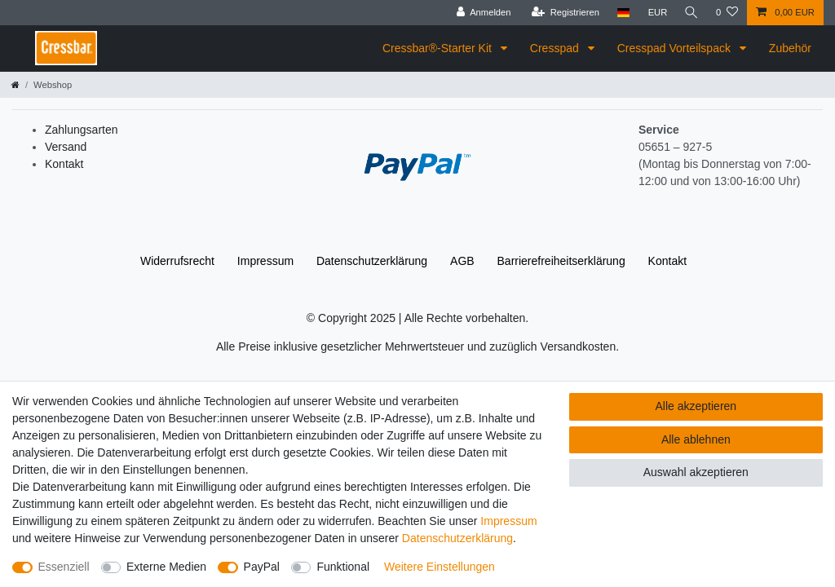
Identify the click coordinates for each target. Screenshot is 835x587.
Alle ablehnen (696, 439)
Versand (65, 146)
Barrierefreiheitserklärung (561, 260)
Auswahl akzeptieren (696, 472)
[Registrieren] (563, 12)
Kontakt (64, 163)
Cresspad (556, 48)
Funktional (342, 566)
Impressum (265, 260)
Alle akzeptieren (696, 406)
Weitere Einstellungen (439, 566)
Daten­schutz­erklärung (371, 260)
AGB (462, 260)
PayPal (262, 566)
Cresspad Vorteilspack (675, 48)
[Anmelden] (481, 12)
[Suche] (690, 12)
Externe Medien (166, 566)
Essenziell (64, 566)
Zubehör (790, 48)
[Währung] (655, 12)
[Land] (621, 12)
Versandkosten (578, 346)
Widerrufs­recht (177, 260)
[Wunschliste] (727, 12)
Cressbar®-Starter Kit (438, 48)
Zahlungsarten (81, 129)
